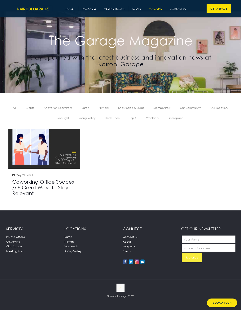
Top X (133, 118)
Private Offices (15, 237)
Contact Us (130, 237)
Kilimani (104, 108)
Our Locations (219, 108)
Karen (85, 108)
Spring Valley (87, 118)
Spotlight (63, 118)
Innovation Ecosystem (57, 108)
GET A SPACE (218, 8)
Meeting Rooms (16, 251)
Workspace (176, 118)
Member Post (161, 108)
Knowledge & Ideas (131, 108)
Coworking (13, 241)
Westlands (152, 118)
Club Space (14, 246)
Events (29, 108)
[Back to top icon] (120, 288)
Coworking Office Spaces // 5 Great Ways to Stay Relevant (43, 187)
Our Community (190, 108)
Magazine (129, 246)
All (14, 108)
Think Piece (112, 118)
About (127, 241)
